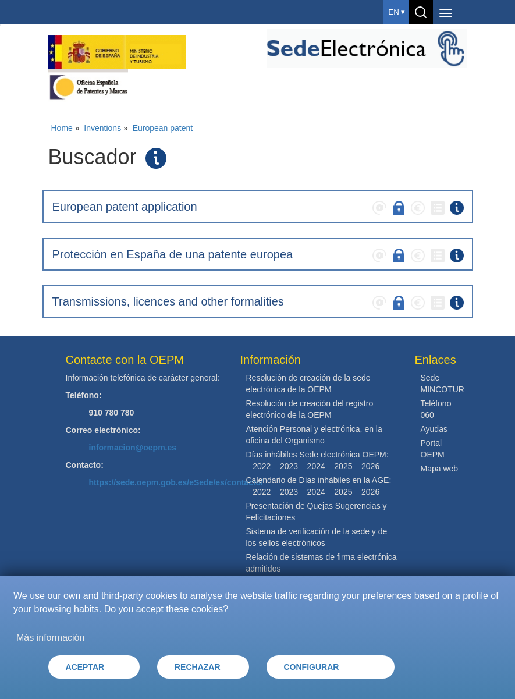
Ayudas (434, 429)
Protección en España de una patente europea (172, 254)
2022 (262, 466)
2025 (343, 466)
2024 (316, 466)
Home (62, 128)
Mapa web (440, 468)
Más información (50, 638)
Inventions (102, 128)
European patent (163, 128)
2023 (289, 466)
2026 (370, 466)
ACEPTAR (85, 667)
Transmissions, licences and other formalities (168, 301)
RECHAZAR (198, 667)
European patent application (124, 206)
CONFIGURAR (311, 667)
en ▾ (396, 12)
